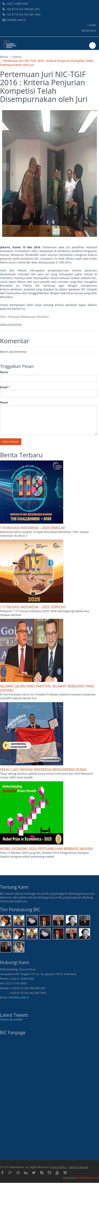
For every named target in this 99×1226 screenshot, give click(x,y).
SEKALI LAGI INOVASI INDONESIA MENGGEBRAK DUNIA (43, 769)
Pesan (4, 402)
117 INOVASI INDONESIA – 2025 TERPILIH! (32, 607)
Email (5, 387)
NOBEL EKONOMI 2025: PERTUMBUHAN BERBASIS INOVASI (46, 848)
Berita (4, 57)
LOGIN (92, 25)
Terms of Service (78, 1167)
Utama (16, 57)
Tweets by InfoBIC (11, 1019)
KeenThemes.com (88, 1178)
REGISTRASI (89, 30)
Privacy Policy (58, 1167)
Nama (4, 372)
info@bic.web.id (18, 997)
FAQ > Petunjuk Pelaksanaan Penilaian (24, 317)
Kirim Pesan (11, 442)
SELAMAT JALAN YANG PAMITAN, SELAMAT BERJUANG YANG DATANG (47, 688)
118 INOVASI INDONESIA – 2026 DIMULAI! (32, 528)
